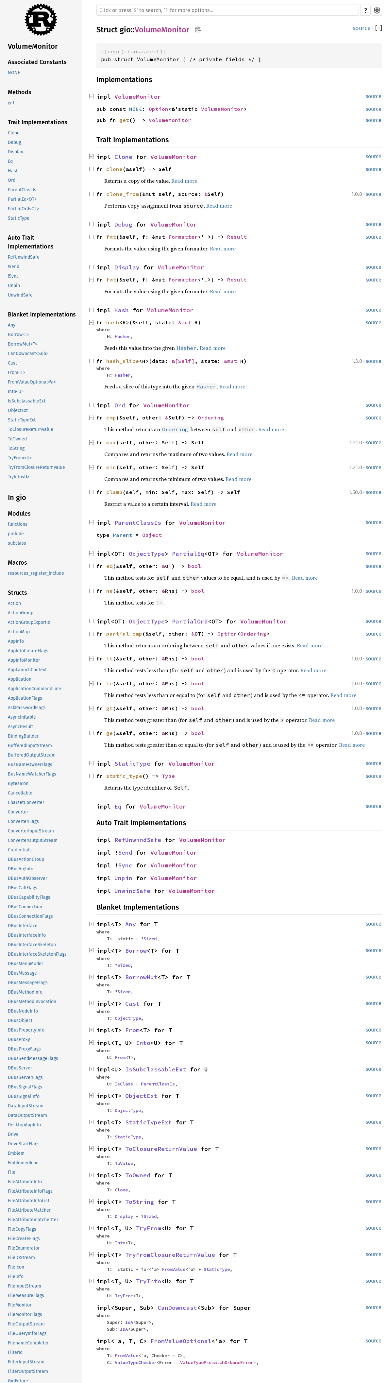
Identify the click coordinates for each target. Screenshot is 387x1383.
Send (125, 852)
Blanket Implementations (42, 314)
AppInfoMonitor (24, 660)
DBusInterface (23, 926)
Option (158, 109)
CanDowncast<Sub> (28, 353)
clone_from (122, 194)
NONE (14, 73)
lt (109, 658)
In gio (17, 497)
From (132, 1030)
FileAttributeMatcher (29, 1210)
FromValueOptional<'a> (32, 382)
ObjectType (147, 553)
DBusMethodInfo (25, 992)
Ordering (211, 417)
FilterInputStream (26, 1362)
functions (17, 524)
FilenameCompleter (28, 1343)
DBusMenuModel (25, 963)
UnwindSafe (20, 295)
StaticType (18, 218)
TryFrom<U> (20, 458)
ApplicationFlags (25, 698)
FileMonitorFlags (25, 1314)
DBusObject (20, 1020)
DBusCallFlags (22, 888)
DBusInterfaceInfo (27, 935)
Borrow (136, 950)
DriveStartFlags (24, 1144)
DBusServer (20, 1068)
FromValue (173, 1269)
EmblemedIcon (23, 1163)
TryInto (148, 1281)
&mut (186, 322)
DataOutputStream (27, 1115)
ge (109, 733)
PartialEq (188, 553)
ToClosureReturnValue (30, 429)
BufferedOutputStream (32, 755)
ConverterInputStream (31, 831)
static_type (124, 776)
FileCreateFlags (24, 1238)
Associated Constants (37, 62)
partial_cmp (124, 633)
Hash (13, 171)
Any (11, 325)
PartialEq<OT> (22, 199)
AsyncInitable (22, 717)
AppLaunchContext (27, 670)
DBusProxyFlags (24, 1049)
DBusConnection (25, 907)
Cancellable (20, 793)
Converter (18, 812)
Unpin (14, 285)
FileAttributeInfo (25, 1182)
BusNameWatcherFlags (32, 774)
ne (109, 591)
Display (15, 152)
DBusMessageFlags (28, 982)
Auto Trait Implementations (31, 242)
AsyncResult (20, 726)
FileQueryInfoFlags (27, 1333)
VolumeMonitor (33, 46)
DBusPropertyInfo (26, 1030)
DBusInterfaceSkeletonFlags (37, 954)
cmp (111, 417)
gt (109, 708)
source (362, 28)
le (109, 683)
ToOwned (17, 439)
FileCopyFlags (22, 1229)
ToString (16, 448)
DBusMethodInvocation (32, 1001)
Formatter (183, 236)
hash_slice (122, 361)
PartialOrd (190, 621)
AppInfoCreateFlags (28, 651)
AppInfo (16, 641)
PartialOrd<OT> (23, 209)
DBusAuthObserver (27, 878)
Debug (14, 142)
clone (114, 169)
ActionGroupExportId (29, 622)
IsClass (124, 1084)
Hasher (122, 336)
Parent (122, 535)
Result (237, 236)
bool (194, 566)
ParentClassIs (22, 190)
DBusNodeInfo (23, 1011)
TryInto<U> (18, 477)
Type (168, 776)
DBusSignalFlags (25, 1087)
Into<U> (16, 391)
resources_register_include (36, 573)
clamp (114, 492)
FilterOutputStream (28, 1371)
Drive (13, 1134)
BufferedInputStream (30, 745)
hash (112, 322)
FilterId (15, 1352)
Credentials (20, 850)
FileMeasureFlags (26, 1295)
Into (143, 1043)
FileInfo (16, 1276)
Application (19, 679)
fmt (111, 236)
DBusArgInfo (20, 869)
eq (109, 566)
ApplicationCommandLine (34, 688)
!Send (13, 266)
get (11, 103)
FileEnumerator (24, 1248)
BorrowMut (141, 977)
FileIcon (16, 1267)
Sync (125, 865)
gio (125, 29)
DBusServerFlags (25, 1077)
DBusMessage (22, 973)
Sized (150, 939)
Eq (10, 161)
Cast (12, 363)
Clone (14, 133)
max (111, 442)
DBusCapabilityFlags (29, 897)
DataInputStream (25, 1106)
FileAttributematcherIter (33, 1219)
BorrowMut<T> (22, 344)
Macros (17, 562)
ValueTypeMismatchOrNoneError (216, 1362)
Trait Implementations (37, 122)
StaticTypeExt (22, 420)
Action (14, 603)
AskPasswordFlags (27, 707)
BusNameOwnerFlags (30, 764)
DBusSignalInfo (24, 1096)
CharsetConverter (26, 802)
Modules (19, 513)
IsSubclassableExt (26, 401)
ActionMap (19, 632)
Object (152, 535)
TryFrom (148, 1228)
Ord (11, 180)
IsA (129, 1322)
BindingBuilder (23, 736)
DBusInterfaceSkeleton (32, 945)
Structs (17, 592)
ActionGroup (20, 613)
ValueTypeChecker (136, 1362)
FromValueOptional (180, 1341)
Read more (184, 180)
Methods (19, 92)
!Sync (13, 276)
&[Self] (183, 361)
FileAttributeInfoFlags (30, 1191)
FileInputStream (24, 1286)
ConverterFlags (23, 821)
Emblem (16, 1153)
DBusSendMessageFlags (33, 1058)
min (111, 467)
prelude (16, 534)
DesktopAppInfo (24, 1125)
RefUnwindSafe (24, 257)
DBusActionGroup (26, 859)
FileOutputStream (26, 1324)
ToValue (124, 1163)
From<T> (16, 372)
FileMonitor (19, 1305)
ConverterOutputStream (33, 840)
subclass (17, 543)
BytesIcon (18, 783)
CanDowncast (177, 1307)
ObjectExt (18, 410)
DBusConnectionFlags (30, 916)
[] (378, 28)
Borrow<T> (18, 334)
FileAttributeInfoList (28, 1201)
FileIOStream (21, 1257)
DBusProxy (19, 1039)
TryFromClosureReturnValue (36, 467)
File (11, 1172)
